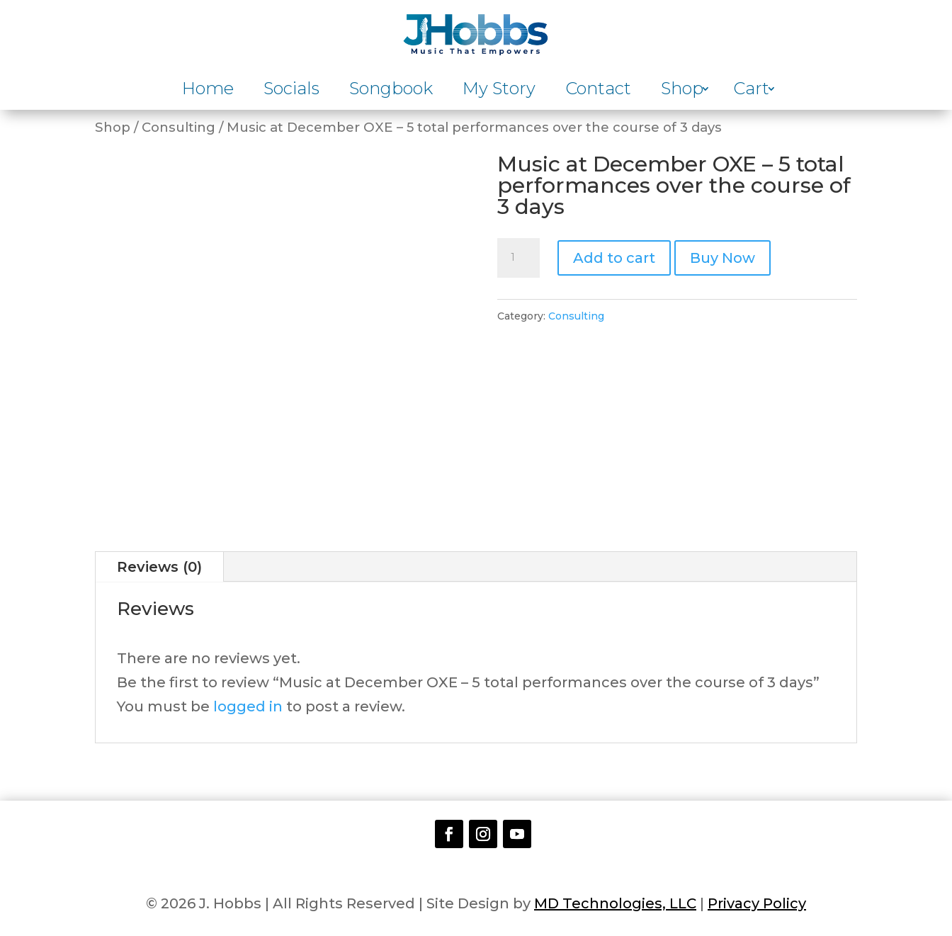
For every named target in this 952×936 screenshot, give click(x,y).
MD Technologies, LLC (615, 903)
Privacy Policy (757, 903)
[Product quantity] (518, 258)
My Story (499, 91)
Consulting (178, 127)
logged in (248, 706)
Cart (751, 91)
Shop (682, 91)
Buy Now (722, 257)
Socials (291, 91)
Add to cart (614, 257)
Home (208, 91)
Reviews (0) (159, 566)
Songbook (391, 91)
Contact (598, 91)
